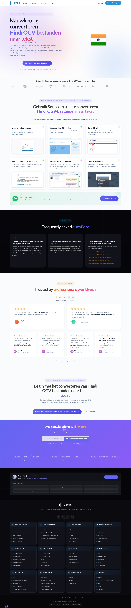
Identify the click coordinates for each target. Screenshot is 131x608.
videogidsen (43, 478)
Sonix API (71, 554)
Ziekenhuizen (44, 562)
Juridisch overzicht (17, 554)
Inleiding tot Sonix (17, 583)
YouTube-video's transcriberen (48, 539)
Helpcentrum (29, 478)
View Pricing (91, 411)
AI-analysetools (45, 530)
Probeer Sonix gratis (113, 3)
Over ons (99, 578)
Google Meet (100, 560)
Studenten (99, 541)
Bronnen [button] (43, 3)
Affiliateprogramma (74, 562)
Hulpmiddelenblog (17, 586)
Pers (98, 583)
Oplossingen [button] (34, 3)
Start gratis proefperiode (76, 439)
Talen (14, 578)
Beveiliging (100, 589)
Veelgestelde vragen (46, 580)
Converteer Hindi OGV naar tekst (37, 63)
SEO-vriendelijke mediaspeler (48, 533)
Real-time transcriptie (18, 541)
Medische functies (45, 557)
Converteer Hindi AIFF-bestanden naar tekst (100, 260)
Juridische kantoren (17, 562)
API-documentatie (73, 557)
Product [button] (24, 3)
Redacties (71, 536)
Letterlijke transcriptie (18, 539)
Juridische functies (17, 557)
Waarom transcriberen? (46, 586)
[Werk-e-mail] (55, 439)
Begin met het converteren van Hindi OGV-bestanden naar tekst (57, 411)
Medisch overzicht (45, 554)
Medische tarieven (45, 565)
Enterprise (71, 530)
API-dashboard (73, 560)
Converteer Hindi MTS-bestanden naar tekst (100, 251)
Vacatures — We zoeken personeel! (106, 580)
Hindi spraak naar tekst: (23, 50)
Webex (99, 562)
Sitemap (58, 604)
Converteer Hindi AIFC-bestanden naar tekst (100, 257)
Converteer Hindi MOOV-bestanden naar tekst (101, 263)
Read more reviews (65, 362)
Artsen (42, 560)
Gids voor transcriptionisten (19, 589)
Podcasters (100, 536)
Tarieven (52, 3)
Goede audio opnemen (46, 589)
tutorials (36, 478)
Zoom (98, 554)
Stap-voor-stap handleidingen (48, 583)
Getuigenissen (72, 583)
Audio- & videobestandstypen (20, 580)
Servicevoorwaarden (76, 604)
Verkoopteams (72, 541)
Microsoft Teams (101, 557)
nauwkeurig (86, 510)
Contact (99, 586)
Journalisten (100, 530)
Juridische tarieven (17, 565)
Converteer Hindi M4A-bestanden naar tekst (100, 254)
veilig (65, 512)
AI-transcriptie (75, 510)
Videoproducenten (102, 539)
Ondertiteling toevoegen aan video (49, 536)
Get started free (109, 198)
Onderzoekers (101, 533)
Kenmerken (15, 530)
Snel (81, 510)
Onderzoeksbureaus (74, 539)
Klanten (71, 580)
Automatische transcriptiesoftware (21, 533)
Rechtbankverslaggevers (19, 560)
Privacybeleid (66, 604)
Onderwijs (71, 533)
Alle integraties (101, 565)
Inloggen (100, 3)
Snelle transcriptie (17, 536)
